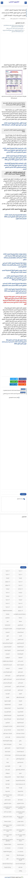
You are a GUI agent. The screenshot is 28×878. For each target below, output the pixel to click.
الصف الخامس (7, 683)
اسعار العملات (20, 629)
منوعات (7, 852)
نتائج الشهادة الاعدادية (20, 861)
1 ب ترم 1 (20, 568)
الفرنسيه (7, 691)
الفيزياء (7, 694)
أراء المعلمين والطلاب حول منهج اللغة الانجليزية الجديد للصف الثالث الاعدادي (13, 31)
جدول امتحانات (8, 752)
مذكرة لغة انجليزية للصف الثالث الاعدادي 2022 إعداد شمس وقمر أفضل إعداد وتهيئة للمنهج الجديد (14, 265)
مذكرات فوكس (20, 818)
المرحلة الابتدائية (20, 716)
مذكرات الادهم (8, 797)
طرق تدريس (7, 763)
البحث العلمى (20, 636)
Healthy (7, 611)
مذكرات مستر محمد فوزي (7, 833)
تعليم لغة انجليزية (20, 745)
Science (20, 615)
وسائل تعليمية (7, 864)
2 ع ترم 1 (7, 586)
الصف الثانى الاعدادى (7, 680)
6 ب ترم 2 (7, 604)
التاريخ (7, 636)
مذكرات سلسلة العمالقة (20, 815)
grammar (8, 615)
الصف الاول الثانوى (20, 673)
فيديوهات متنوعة (20, 774)
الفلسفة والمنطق (20, 694)
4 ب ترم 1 (7, 597)
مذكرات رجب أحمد (7, 809)
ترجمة (20, 741)
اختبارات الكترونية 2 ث (20, 626)
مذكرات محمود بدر (20, 822)
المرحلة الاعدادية (7, 716)
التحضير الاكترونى (20, 640)
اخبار (8, 618)
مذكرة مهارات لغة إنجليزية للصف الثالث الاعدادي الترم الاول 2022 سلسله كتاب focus (14, 256)
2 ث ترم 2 (20, 582)
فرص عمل (7, 767)
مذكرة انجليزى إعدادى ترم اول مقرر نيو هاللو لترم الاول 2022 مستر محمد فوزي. (13, 26)
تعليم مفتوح (7, 745)
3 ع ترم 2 (7, 593)
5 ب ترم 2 (7, 600)
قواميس (7, 777)
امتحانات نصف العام (7, 730)
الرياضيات (20, 665)
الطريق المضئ (14, 2)
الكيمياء (20, 702)
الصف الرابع (20, 687)
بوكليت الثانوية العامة (7, 738)
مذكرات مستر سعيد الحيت (7, 828)
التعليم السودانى (20, 647)
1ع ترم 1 (20, 575)
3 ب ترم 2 (20, 593)
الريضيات (7, 665)
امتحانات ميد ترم (7, 727)
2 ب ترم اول (7, 579)
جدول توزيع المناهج (20, 756)
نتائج (8, 856)
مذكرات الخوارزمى (20, 800)
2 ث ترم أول (7, 582)
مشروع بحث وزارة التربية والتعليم (7, 838)
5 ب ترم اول (20, 604)
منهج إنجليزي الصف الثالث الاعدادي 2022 (14, 28)
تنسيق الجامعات (20, 749)
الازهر (8, 633)
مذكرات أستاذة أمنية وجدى (7, 793)
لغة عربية (8, 788)
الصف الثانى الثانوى (20, 683)
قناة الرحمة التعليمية (20, 777)
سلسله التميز (20, 759)
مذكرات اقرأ (20, 797)
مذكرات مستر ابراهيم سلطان (7, 823)
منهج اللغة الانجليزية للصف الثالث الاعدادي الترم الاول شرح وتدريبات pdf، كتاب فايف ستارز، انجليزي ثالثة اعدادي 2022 (14, 157)
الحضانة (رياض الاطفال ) (7, 658)
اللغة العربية (20, 709)
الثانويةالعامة (20, 651)
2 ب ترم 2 (20, 579)
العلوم (20, 691)
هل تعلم (20, 864)
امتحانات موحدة (20, 727)
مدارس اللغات (20, 792)
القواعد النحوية (7, 698)
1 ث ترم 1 (20, 571)
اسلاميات (8, 629)
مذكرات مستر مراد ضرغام (20, 838)
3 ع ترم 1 (20, 597)
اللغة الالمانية (8, 702)
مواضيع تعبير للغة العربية (20, 857)
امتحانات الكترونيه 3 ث (7, 723)
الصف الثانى (20, 680)
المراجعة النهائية (7, 712)
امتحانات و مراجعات (20, 734)
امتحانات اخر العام (20, 723)
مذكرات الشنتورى (7, 800)
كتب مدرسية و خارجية (20, 781)
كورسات (20, 785)
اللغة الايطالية (8, 705)
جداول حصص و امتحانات (20, 752)
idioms (20, 618)
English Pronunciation (7, 608)
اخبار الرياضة (7, 622)
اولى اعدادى (7, 734)
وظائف (20, 868)
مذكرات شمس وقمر (7, 814)
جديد (8, 756)
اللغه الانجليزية (20, 712)
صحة (7, 759)
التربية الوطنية (20, 644)
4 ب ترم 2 (20, 600)
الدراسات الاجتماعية (7, 662)
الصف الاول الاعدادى (7, 669)
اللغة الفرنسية (7, 709)
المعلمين (8, 720)
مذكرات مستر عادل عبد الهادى (20, 833)
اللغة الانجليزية (20, 705)
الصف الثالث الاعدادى (20, 676)
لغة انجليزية (20, 788)
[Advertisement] (14, 49)
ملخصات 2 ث (7, 845)
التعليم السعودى (7, 644)
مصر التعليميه (20, 841)
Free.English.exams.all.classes (20, 611)
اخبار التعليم (20, 622)
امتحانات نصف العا (20, 730)
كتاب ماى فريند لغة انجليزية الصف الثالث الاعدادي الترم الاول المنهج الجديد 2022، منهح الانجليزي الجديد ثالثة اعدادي (14, 150)
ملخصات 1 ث (20, 845)
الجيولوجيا (8, 655)
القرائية (20, 698)
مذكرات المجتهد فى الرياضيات (8, 805)
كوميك (7, 785)
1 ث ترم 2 (7, 571)
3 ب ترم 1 (7, 589)
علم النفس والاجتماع (20, 767)
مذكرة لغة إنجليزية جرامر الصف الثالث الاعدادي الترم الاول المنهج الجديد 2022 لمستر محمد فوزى (15, 216)
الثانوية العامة (8, 647)
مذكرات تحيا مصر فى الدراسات (20, 810)
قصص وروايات (7, 774)
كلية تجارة (8, 781)
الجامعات (8, 651)
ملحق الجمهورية (7, 841)
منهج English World (7, 849)
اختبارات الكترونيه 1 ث (7, 626)
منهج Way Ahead (20, 852)
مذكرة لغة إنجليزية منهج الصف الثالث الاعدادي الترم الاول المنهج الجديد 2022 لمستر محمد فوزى (15, 291)
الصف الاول (20, 669)
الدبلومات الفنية (20, 662)
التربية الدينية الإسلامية (7, 640)
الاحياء (20, 633)
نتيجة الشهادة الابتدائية (8, 861)
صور (20, 763)
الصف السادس (7, 687)
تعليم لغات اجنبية (7, 741)
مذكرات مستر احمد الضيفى (20, 828)
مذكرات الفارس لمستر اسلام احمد (20, 805)
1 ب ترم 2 (7, 568)
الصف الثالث (7, 673)
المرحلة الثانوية (20, 720)
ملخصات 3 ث (20, 849)
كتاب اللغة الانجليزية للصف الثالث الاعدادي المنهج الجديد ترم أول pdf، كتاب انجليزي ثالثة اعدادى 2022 (14, 278)
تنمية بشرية (7, 749)
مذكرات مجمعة (7, 818)
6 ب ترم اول (20, 608)
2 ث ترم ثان (20, 586)
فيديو (20, 770)
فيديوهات (8, 770)
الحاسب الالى (20, 658)
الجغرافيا (20, 655)
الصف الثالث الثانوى (8, 676)
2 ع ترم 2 (20, 589)
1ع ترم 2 (7, 575)
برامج (20, 738)
